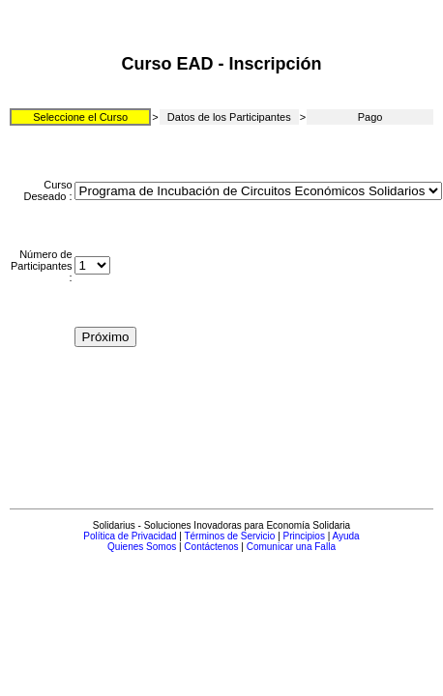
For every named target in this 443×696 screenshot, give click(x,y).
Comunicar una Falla (291, 546)
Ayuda (346, 536)
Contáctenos (211, 546)
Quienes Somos (141, 546)
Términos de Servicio (229, 536)
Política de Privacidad (129, 536)
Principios (304, 536)
